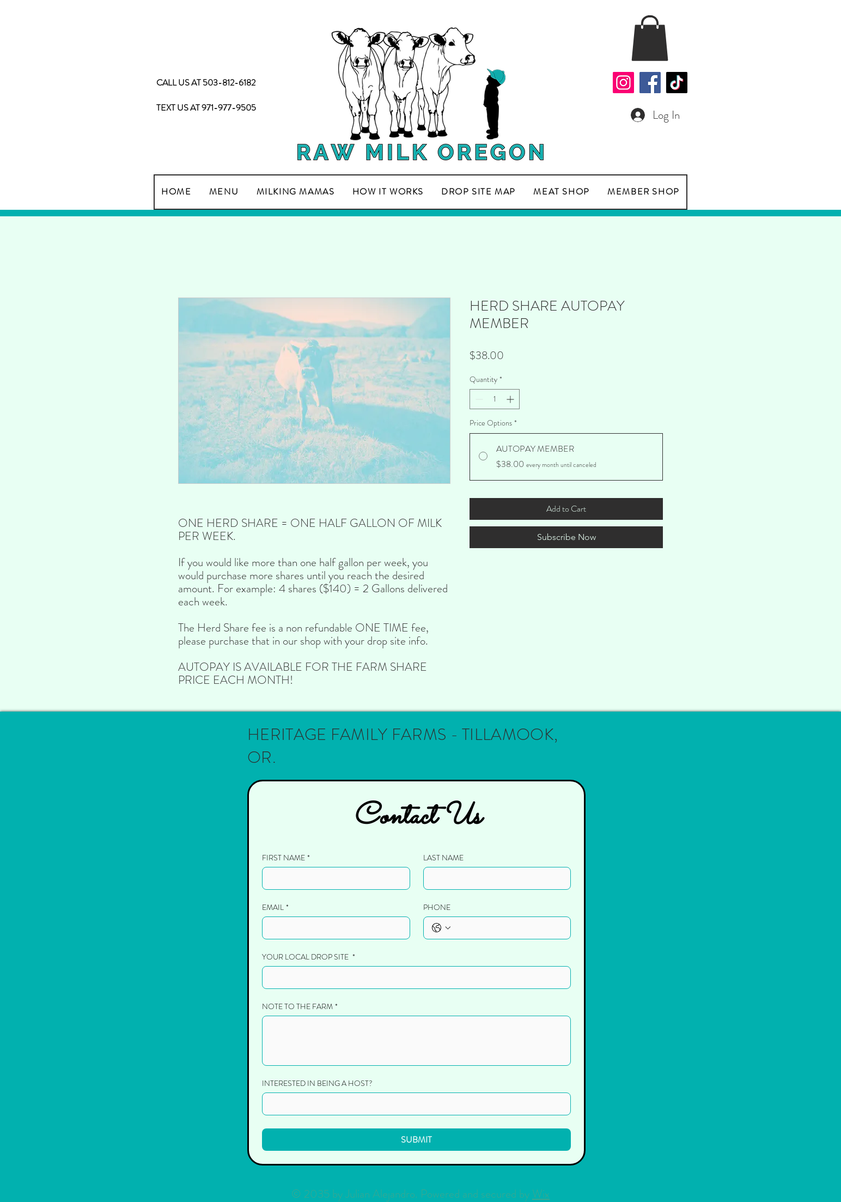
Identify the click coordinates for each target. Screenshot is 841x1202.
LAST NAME (443, 858)
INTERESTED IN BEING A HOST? (317, 1083)
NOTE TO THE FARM (300, 1006)
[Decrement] (478, 399)
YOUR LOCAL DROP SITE (308, 957)
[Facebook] (650, 82)
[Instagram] (623, 82)
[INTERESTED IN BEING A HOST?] (413, 1104)
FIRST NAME (286, 858)
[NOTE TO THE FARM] (416, 1041)
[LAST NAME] (494, 878)
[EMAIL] (333, 928)
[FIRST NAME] (333, 878)
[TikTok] (676, 82)
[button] (650, 38)
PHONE (436, 907)
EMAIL (275, 907)
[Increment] (511, 399)
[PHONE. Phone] (508, 928)
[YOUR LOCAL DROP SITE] (413, 977)
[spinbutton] (494, 399)
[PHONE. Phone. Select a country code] (441, 927)
